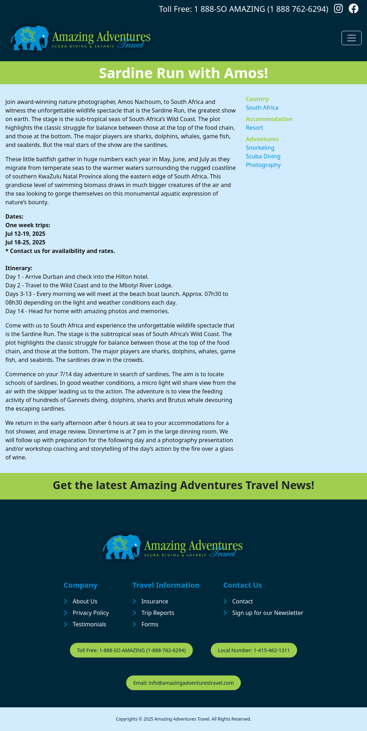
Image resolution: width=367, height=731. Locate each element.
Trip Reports (158, 613)
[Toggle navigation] (352, 38)
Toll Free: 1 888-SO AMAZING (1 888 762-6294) (243, 8)
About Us (85, 601)
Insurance (155, 601)
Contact (242, 601)
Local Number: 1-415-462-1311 (254, 650)
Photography (263, 165)
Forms (150, 624)
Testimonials (89, 624)
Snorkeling (260, 148)
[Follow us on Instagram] (338, 10)
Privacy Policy (91, 613)
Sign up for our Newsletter (267, 613)
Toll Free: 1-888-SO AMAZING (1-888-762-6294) (131, 650)
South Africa (262, 107)
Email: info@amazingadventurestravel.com (183, 682)
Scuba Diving (263, 156)
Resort (254, 128)
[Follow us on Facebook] (354, 10)
